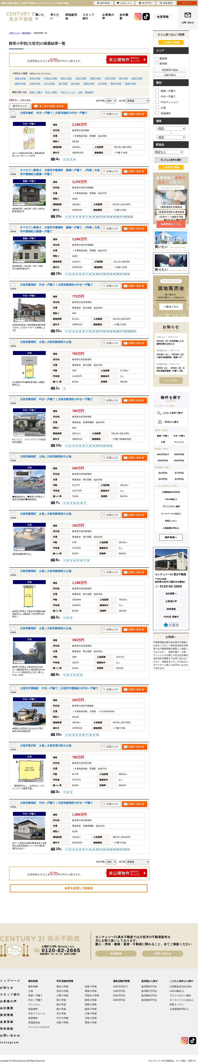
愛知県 (161, 58)
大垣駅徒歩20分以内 (171, 492)
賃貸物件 (33, 1018)
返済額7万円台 (149, 991)
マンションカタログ (39, 1027)
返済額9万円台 (149, 1000)
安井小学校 (35, 78)
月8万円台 (162, 479)
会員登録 (163, 16)
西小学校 (123, 78)
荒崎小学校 (95, 78)
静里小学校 (20, 83)
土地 (80, 92)
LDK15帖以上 (171, 499)
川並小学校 (35, 83)
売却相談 (7, 1028)
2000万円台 (163, 460)
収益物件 (89, 92)
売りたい (54, 16)
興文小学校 (66, 78)
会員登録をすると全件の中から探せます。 (87, 59)
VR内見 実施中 (171, 617)
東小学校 (63, 83)
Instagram (9, 1042)
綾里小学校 (137, 78)
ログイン (187, 3)
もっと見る (171, 380)
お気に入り (124, 3)
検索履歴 (166, 3)
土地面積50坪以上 (171, 528)
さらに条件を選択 (171, 160)
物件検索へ (171, 537)
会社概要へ (171, 593)
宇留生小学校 (50, 78)
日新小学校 (89, 83)
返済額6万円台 (149, 986)
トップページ (10, 980)
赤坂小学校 (20, 78)
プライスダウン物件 (171, 506)
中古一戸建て (51, 92)
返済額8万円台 (149, 995)
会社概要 (124, 16)
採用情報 (171, 609)
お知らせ (7, 987)
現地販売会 (71, 16)
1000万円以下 (163, 454)
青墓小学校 (130, 83)
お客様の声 (108, 16)
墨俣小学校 (116, 83)
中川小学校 (49, 83)
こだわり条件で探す (172, 413)
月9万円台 (179, 479)
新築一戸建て (36, 92)
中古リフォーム (36, 1013)
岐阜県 (161, 63)
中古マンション (68, 92)
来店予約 (145, 3)
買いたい (39, 16)
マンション (179, 442)
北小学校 (102, 83)
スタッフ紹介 (88, 16)
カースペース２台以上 (171, 514)
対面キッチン (171, 521)
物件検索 (33, 986)
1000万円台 (179, 454)
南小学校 (75, 83)
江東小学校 (80, 78)
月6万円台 (162, 473)
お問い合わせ (188, 22)
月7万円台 (179, 473)
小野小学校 (110, 78)
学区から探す (172, 422)
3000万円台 (179, 460)
